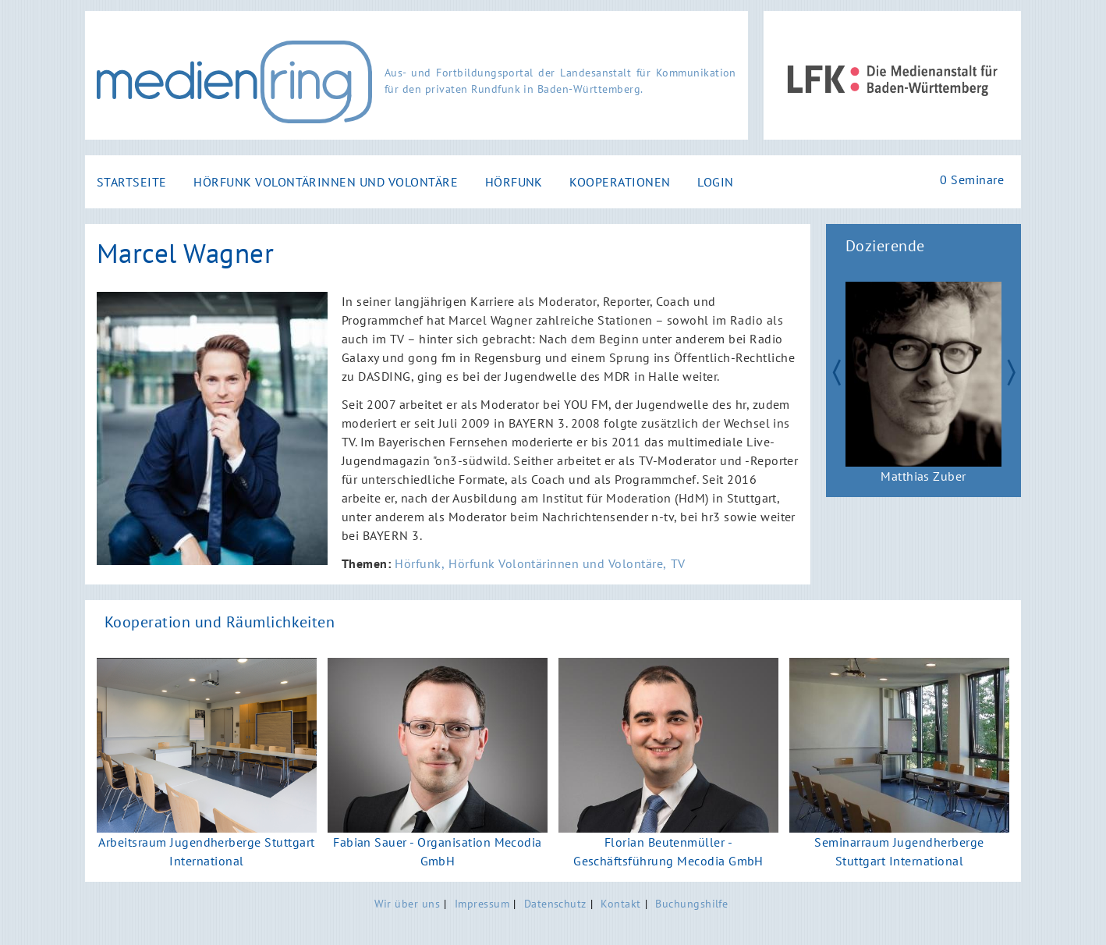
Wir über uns (407, 903)
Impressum (482, 903)
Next (1017, 370)
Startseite (132, 182)
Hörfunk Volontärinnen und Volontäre (325, 182)
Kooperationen (619, 182)
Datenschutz (555, 903)
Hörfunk (514, 182)
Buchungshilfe (691, 903)
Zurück (829, 370)
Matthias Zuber (923, 476)
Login (715, 182)
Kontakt (620, 903)
